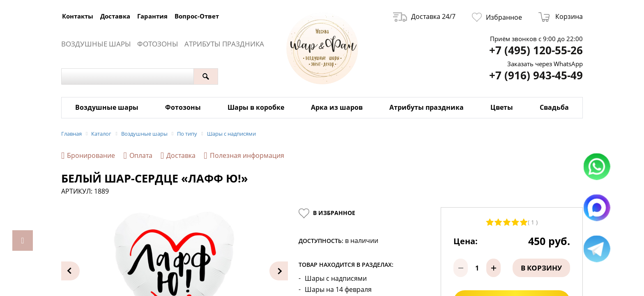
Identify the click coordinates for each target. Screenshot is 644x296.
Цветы (501, 107)
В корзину (541, 268)
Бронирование (88, 155)
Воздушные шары (96, 43)
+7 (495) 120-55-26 (536, 50)
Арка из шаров (337, 107)
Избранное (497, 17)
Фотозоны (157, 43)
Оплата (137, 155)
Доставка (115, 16)
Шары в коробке (256, 107)
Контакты (77, 16)
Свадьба (554, 107)
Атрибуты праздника (224, 43)
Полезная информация (244, 155)
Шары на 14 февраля (338, 289)
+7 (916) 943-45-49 (536, 75)
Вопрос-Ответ (197, 16)
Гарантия (152, 16)
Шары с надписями (336, 278)
